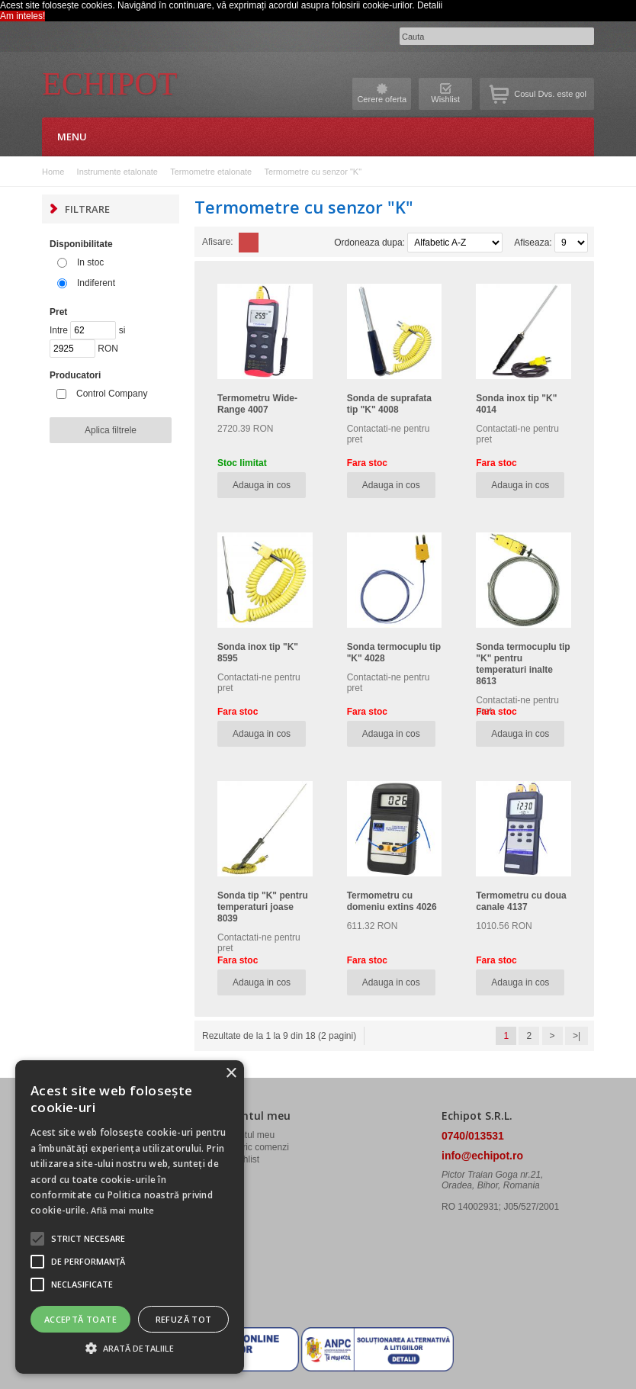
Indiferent (96, 283)
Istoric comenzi (258, 1147)
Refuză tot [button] (184, 1319)
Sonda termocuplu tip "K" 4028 (394, 652)
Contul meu (251, 1135)
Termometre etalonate (211, 171)
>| (576, 1035)
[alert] (129, 1217)
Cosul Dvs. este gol (550, 93)
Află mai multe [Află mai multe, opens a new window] (122, 1210)
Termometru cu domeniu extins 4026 (392, 901)
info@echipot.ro (482, 1155)
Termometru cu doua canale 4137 (521, 901)
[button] (88, 1238)
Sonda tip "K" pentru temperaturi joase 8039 (262, 907)
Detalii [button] (429, 5)
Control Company (111, 393)
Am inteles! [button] (22, 16)
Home (53, 171)
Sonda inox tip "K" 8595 (257, 652)
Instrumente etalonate (117, 171)
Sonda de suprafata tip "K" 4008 (389, 404)
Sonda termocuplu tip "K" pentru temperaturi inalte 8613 (523, 663)
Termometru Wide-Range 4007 (257, 404)
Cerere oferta (381, 99)
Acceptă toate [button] (80, 1319)
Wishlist (445, 99)
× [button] (230, 1073)
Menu (72, 136)
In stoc (90, 262)
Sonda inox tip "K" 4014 (516, 404)
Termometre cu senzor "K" (312, 171)
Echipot (109, 83)
